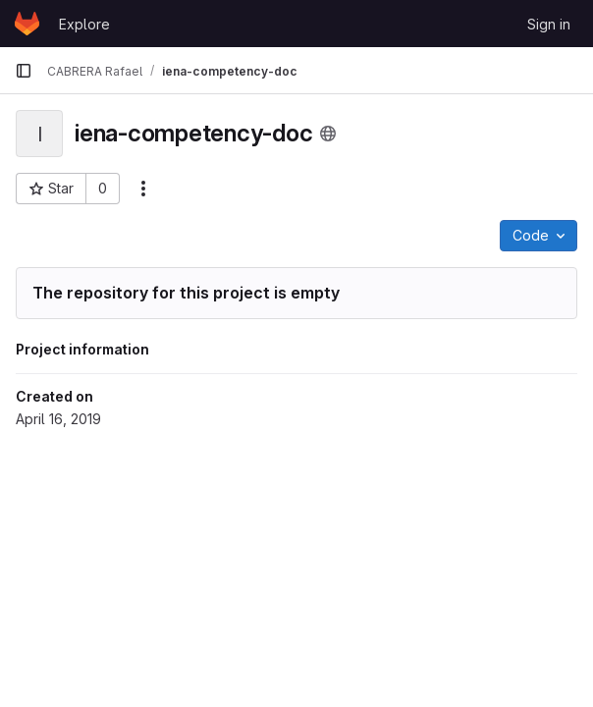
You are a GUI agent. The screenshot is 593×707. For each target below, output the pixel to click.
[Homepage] (27, 23)
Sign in (548, 24)
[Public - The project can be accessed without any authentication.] (328, 133)
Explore (84, 24)
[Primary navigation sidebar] (23, 70)
